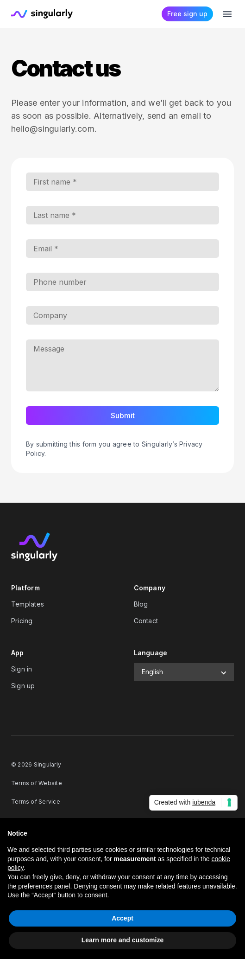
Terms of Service (35, 801)
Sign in (21, 669)
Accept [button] (122, 918)
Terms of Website (36, 783)
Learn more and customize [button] (122, 940)
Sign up (23, 686)
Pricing (22, 621)
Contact (146, 621)
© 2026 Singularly (36, 764)
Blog (141, 604)
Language (151, 653)
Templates (27, 604)
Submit (123, 415)
